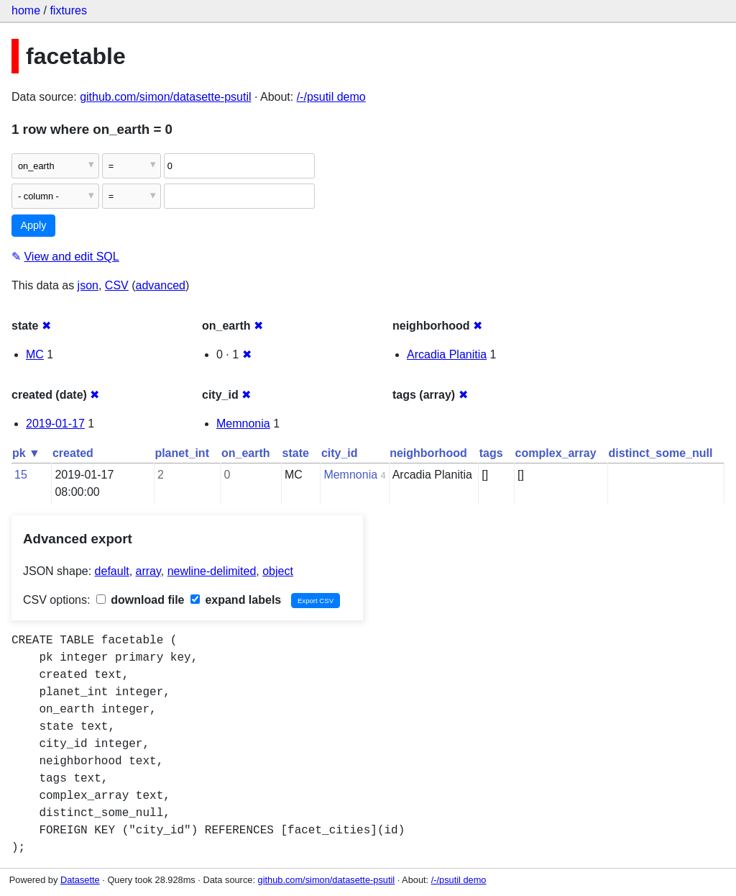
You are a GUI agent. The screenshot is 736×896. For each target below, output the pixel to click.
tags (491, 453)
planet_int (182, 453)
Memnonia (243, 423)
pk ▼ (26, 453)
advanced (160, 285)
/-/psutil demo (331, 97)
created (72, 453)
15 (20, 475)
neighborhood (428, 453)
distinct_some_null (661, 453)
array (148, 571)
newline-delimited (212, 571)
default (112, 571)
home (26, 10)
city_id (339, 453)
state (295, 453)
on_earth (245, 453)
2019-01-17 (55, 423)
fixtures (68, 10)
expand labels (235, 600)
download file (140, 600)
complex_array (556, 453)
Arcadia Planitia (447, 354)
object (277, 571)
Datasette (80, 879)
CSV (117, 285)
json (88, 285)
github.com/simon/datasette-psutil (165, 97)
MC (35, 354)
